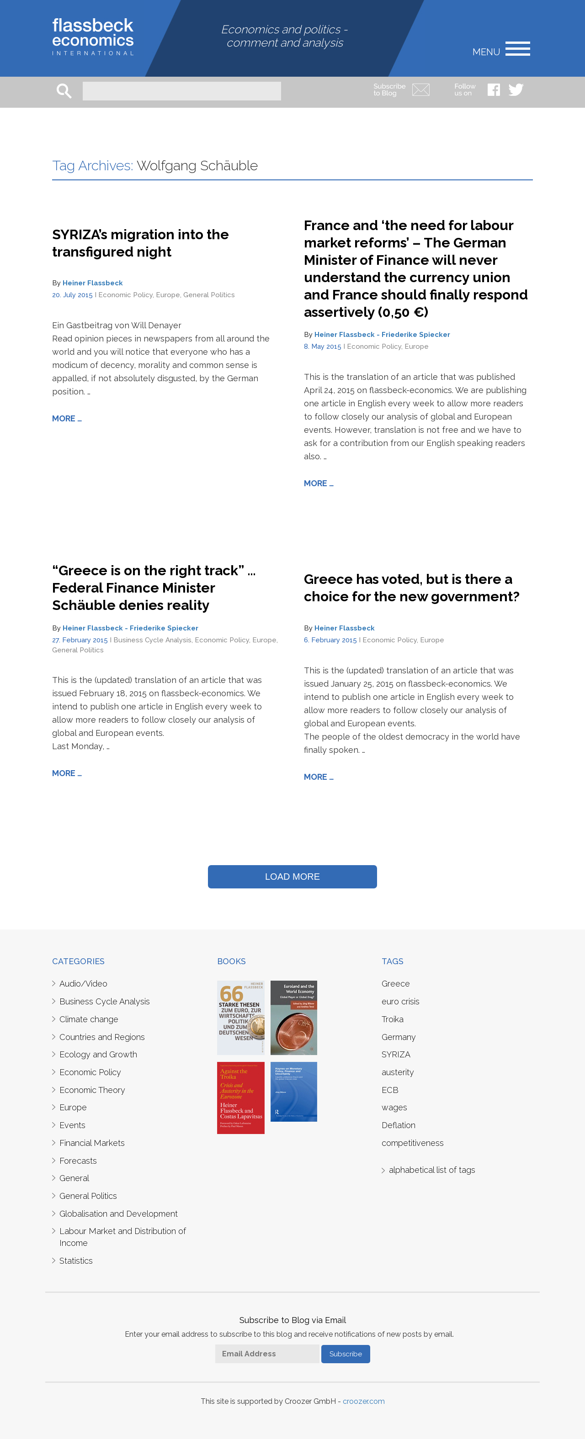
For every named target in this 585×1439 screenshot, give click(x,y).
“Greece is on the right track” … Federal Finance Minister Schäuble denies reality (154, 587)
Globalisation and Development (118, 1213)
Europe (168, 295)
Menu (486, 51)
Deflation (398, 1125)
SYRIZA (396, 1054)
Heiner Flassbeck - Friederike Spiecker (382, 335)
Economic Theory (92, 1090)
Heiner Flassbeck (93, 283)
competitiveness (413, 1143)
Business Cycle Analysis (152, 640)
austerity (398, 1072)
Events (72, 1125)
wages (394, 1107)
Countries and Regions (102, 1037)
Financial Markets (92, 1143)
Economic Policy (125, 295)
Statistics (76, 1261)
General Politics (209, 295)
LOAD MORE (292, 877)
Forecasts (78, 1161)
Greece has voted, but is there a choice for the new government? (412, 587)
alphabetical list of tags (432, 1170)
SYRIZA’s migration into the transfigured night (140, 243)
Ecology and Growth (98, 1054)
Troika (393, 1019)
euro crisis (401, 1001)
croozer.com (364, 1401)
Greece (396, 983)
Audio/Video (83, 983)
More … (67, 418)
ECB (390, 1090)
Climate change (88, 1019)
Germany (399, 1037)
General (74, 1178)
